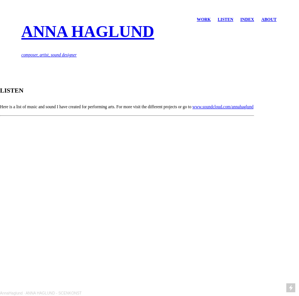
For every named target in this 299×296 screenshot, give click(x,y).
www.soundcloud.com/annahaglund (222, 107)
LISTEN (225, 19)
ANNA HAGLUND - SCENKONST (53, 293)
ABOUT (269, 19)
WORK (204, 19)
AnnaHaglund (11, 293)
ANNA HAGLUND (87, 31)
